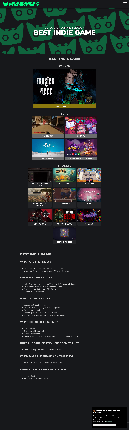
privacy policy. (110, 422)
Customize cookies (110, 425)
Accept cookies (98, 425)
